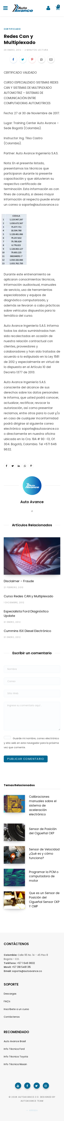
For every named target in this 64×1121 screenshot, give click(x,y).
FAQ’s (7, 1001)
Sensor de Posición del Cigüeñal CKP (43, 831)
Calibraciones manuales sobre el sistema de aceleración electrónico (42, 805)
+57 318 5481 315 (21, 967)
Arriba (32, 1110)
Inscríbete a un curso (16, 1009)
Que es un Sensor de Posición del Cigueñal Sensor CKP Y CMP (44, 899)
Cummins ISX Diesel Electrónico (27, 631)
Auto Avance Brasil (15, 1041)
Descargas (10, 993)
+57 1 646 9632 (26, 963)
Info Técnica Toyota (16, 1056)
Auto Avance (32, 501)
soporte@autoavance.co (27, 971)
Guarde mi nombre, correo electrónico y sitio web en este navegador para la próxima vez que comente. (31, 743)
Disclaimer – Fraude (19, 581)
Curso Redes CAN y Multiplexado (28, 596)
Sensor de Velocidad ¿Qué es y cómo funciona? (44, 853)
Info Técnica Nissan (15, 1064)
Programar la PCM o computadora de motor (43, 876)
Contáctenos (12, 1017)
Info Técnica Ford (14, 1049)
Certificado (12, 29)
